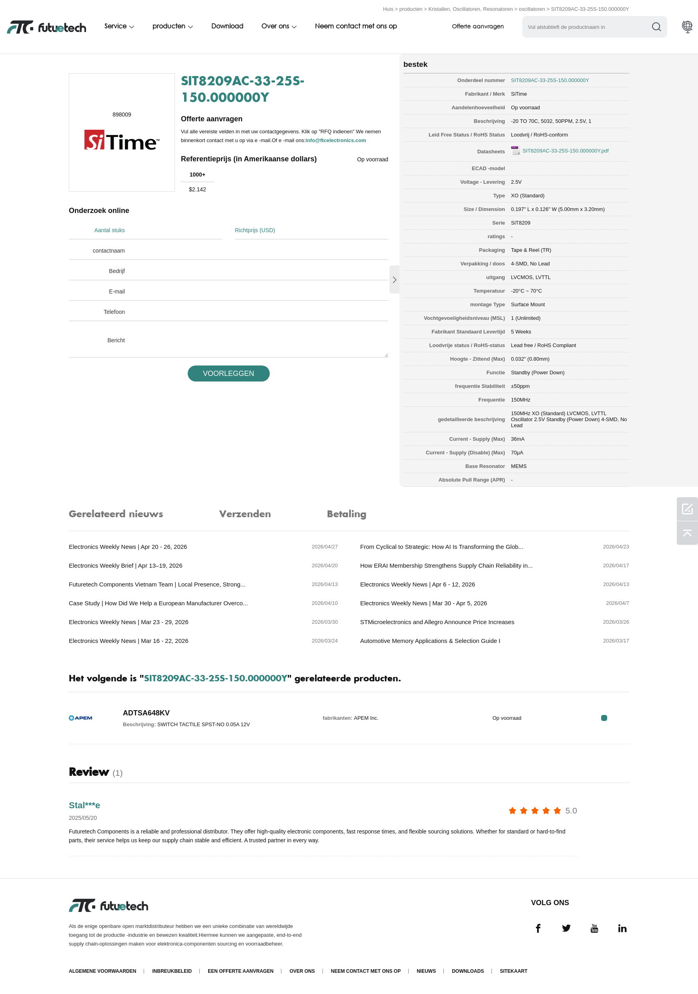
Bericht (116, 340)
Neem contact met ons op (359, 26)
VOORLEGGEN (228, 373)
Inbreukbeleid (172, 971)
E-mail (117, 291)
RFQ (604, 718)
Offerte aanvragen (481, 27)
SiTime (519, 94)
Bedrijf (117, 271)
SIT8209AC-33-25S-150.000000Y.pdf (566, 151)
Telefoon (114, 312)
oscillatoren (532, 9)
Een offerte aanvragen (240, 971)
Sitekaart (514, 971)
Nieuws (426, 971)
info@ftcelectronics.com (335, 140)
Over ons (277, 26)
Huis (388, 9)
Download (229, 26)
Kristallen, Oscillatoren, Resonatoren (470, 9)
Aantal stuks (109, 230)
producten (411, 9)
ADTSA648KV (146, 713)
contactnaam (109, 250)
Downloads (468, 971)
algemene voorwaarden (102, 971)
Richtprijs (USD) (255, 230)
